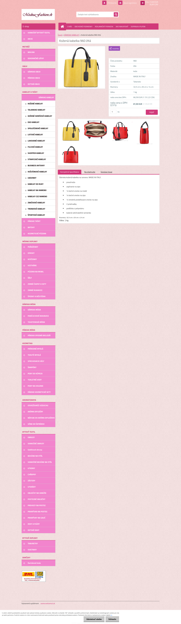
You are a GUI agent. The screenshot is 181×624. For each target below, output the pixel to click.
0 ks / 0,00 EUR (151, 1)
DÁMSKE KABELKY (71, 34)
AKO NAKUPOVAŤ (122, 26)
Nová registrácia (130, 2)
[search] (116, 14)
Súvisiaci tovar (106, 171)
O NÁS (69, 26)
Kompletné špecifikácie (69, 171)
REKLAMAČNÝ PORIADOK (104, 26)
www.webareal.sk (48, 603)
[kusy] (113, 112)
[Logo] (38, 14)
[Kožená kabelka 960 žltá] (71, 121)
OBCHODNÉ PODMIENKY (83, 26)
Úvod (60, 34)
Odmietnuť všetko (93, 619)
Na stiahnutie (89, 171)
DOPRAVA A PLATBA (138, 26)
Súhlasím (112, 619)
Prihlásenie (112, 2)
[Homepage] (63, 26)
